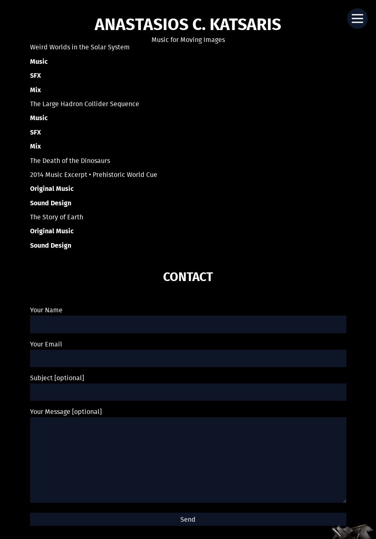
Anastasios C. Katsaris (188, 25)
